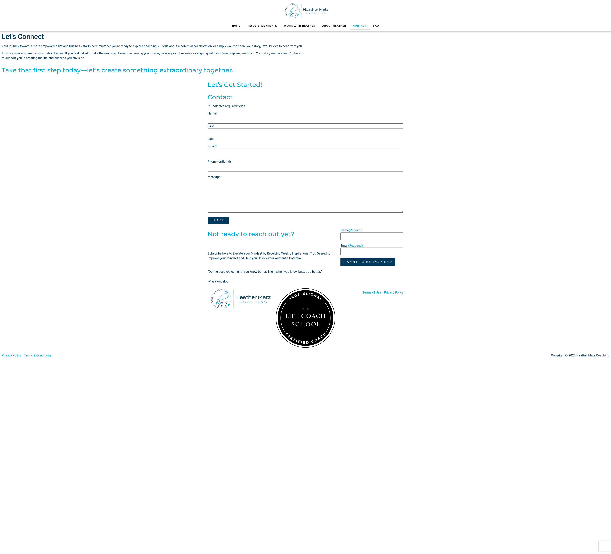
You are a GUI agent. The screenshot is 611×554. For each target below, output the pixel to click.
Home (236, 25)
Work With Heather (299, 25)
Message (215, 175)
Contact (359, 25)
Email (212, 145)
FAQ (376, 25)
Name (351, 227)
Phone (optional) (219, 160)
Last (211, 137)
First (211, 125)
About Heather (334, 25)
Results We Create (262, 25)
